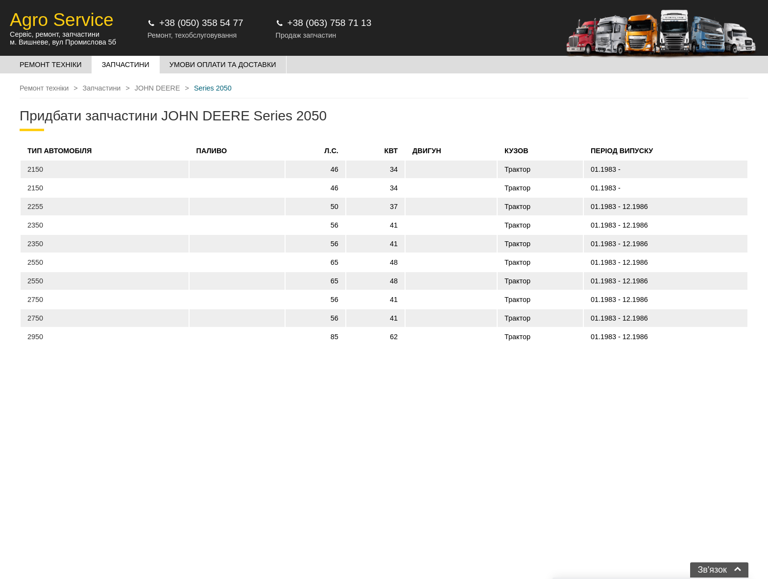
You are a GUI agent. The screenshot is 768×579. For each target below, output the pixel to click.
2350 (35, 225)
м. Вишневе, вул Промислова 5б (63, 42)
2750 (35, 299)
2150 (35, 169)
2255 (35, 206)
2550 (35, 262)
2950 (35, 337)
